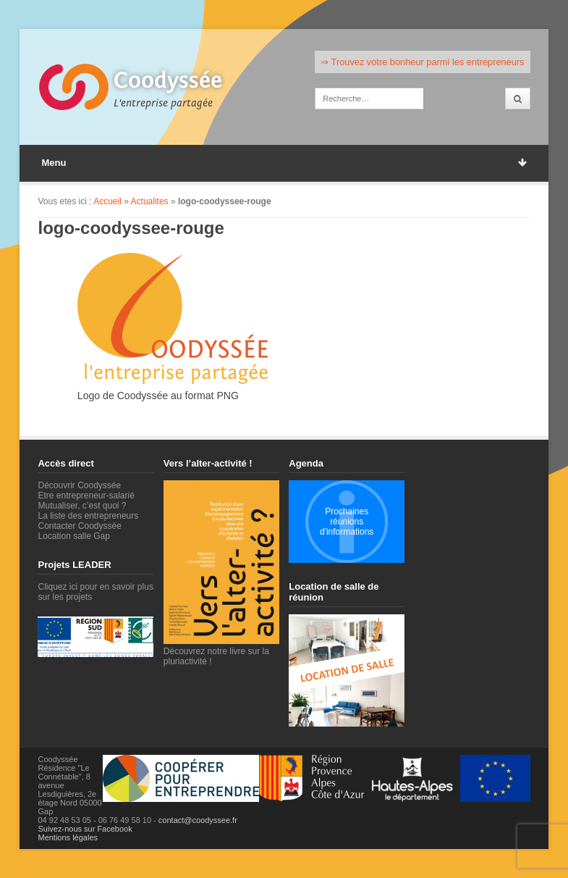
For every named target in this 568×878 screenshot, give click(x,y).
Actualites (150, 201)
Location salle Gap (73, 536)
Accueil (107, 201)
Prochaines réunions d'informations (346, 521)
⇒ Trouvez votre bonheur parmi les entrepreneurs (422, 62)
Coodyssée (168, 80)
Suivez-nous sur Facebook (85, 828)
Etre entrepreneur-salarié (86, 495)
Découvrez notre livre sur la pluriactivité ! (221, 651)
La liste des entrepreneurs (88, 516)
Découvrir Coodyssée (79, 485)
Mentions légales (68, 837)
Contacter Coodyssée (79, 526)
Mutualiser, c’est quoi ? (82, 506)
